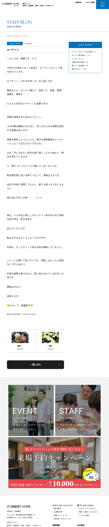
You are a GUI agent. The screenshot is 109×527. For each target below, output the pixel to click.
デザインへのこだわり (87, 508)
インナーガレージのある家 (84, 52)
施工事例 (57, 508)
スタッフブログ (14, 43)
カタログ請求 (90, 2)
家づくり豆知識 (80, 66)
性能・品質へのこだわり (88, 512)
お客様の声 (58, 512)
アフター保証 (84, 515)
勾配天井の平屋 (80, 62)
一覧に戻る (35, 364)
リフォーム (78, 59)
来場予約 (78, 2)
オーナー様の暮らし (82, 55)
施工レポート (79, 69)
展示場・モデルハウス (62, 519)
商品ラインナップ (61, 515)
